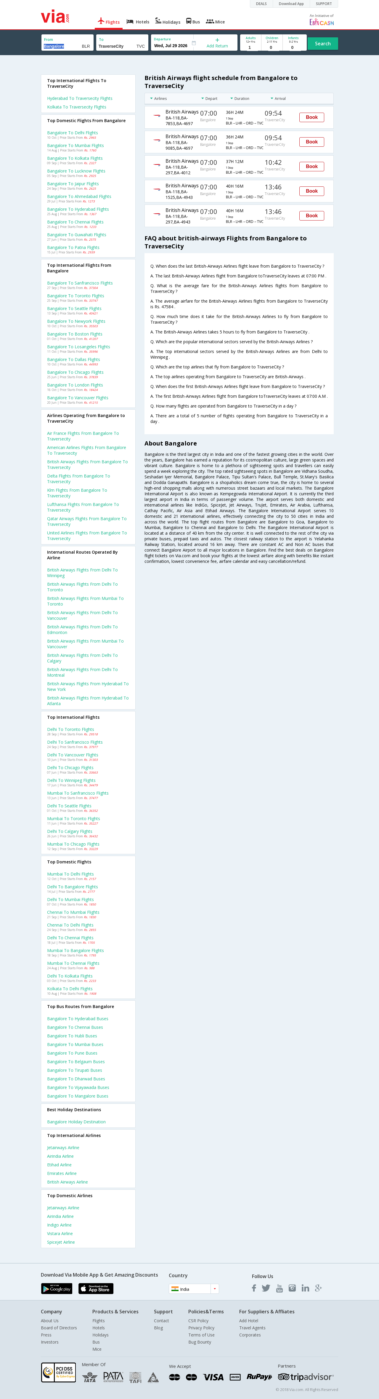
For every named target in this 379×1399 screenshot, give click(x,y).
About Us (50, 1320)
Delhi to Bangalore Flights (72, 886)
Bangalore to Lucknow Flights (76, 171)
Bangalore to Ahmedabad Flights (79, 196)
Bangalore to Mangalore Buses (77, 1096)
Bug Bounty (199, 1342)
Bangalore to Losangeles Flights (78, 346)
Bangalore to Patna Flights (73, 247)
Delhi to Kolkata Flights (70, 976)
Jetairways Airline (63, 1147)
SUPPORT (324, 3)
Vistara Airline (60, 1233)
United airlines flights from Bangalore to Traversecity (87, 535)
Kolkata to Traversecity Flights (76, 107)
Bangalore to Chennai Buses (75, 1027)
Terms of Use (201, 1335)
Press (46, 1335)
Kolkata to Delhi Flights (70, 988)
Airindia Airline (60, 1156)
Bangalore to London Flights (75, 385)
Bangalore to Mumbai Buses (75, 1044)
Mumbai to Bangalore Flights (75, 950)
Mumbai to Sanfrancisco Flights (78, 793)
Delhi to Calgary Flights (69, 831)
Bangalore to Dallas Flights (73, 359)
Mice (97, 1349)
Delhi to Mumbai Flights (70, 899)
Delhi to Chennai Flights (70, 937)
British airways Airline (67, 1182)
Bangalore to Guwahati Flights (76, 234)
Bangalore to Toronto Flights (75, 295)
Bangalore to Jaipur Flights (73, 183)
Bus (96, 1342)
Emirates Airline (62, 1173)
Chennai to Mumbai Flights (73, 912)
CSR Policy (198, 1320)
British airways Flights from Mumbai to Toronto (85, 601)
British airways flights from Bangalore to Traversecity (87, 464)
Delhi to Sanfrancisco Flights (75, 742)
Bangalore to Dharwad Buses (76, 1079)
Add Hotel (248, 1320)
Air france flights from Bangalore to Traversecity (83, 436)
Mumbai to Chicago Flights (73, 844)
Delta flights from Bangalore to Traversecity (78, 478)
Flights (98, 1320)
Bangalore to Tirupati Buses (74, 1070)
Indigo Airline (59, 1225)
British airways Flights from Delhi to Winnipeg (82, 572)
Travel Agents (252, 1328)
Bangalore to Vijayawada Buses (78, 1087)
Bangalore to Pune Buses (72, 1053)
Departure (162, 39)
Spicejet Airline (61, 1242)
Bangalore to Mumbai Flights (75, 145)
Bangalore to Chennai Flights (75, 222)
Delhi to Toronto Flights (70, 729)
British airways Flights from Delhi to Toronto (82, 587)
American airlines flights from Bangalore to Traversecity (86, 450)
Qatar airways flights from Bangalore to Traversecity (87, 521)
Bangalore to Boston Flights (74, 334)
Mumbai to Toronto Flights (73, 818)
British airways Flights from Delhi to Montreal (82, 672)
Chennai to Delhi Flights (70, 925)
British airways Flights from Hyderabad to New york (88, 686)
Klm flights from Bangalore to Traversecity (77, 493)
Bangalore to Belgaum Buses (76, 1061)
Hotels (98, 1328)
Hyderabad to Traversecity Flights (80, 98)
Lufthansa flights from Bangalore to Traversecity (83, 507)
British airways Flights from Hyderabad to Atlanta (88, 700)
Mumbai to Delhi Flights (70, 874)
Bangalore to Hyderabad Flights (78, 209)
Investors (50, 1342)
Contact (161, 1320)
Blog (158, 1328)
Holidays (100, 1335)
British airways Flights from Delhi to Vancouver (82, 615)
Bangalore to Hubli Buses (72, 1036)
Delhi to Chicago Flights (70, 767)
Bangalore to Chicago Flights (75, 372)
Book (312, 117)
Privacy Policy (201, 1328)
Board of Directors (59, 1328)
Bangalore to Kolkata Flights (75, 158)
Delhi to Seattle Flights (69, 806)
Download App (291, 3)
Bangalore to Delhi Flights (72, 132)
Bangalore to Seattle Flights (74, 308)
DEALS (261, 3)
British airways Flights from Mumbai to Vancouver (85, 643)
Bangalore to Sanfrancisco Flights (80, 283)
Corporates (250, 1335)
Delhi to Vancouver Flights (72, 755)
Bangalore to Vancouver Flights (77, 397)
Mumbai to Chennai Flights (73, 963)
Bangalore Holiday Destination (76, 1122)
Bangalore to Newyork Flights (76, 321)
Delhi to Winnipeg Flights (71, 780)
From (48, 39)
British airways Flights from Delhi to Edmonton (82, 629)
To (101, 39)
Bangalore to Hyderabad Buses (77, 1018)
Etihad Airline (59, 1165)
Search (323, 43)
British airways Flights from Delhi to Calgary (82, 658)
